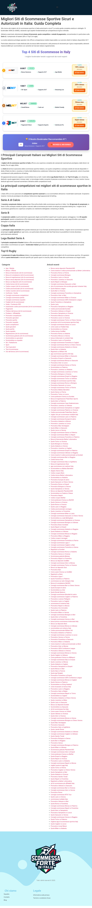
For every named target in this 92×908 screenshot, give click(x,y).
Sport (7, 347)
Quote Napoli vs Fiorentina (59, 781)
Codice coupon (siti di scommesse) (17, 288)
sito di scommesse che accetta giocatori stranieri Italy (69, 288)
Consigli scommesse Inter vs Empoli (63, 754)
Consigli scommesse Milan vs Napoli (63, 437)
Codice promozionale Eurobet (60, 311)
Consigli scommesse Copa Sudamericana (64, 405)
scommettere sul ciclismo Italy (61, 630)
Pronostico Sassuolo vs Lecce (61, 387)
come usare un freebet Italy (60, 329)
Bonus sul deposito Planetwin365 (62, 493)
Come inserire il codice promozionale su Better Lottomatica (70, 273)
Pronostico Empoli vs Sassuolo (61, 360)
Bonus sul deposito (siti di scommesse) (19, 284)
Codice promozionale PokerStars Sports (64, 414)
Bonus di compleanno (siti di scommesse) (20, 277)
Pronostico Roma (56, 794)
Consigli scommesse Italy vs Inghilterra (64, 464)
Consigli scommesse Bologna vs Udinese (64, 524)
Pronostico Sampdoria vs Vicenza (62, 315)
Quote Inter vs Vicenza (58, 718)
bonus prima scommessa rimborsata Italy (64, 623)
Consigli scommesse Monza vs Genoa (63, 720)
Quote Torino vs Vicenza (59, 443)
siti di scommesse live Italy (60, 711)
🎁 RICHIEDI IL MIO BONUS (60, 147)
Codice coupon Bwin (57, 475)
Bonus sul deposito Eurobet (60, 707)
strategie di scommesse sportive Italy (63, 383)
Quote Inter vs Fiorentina (59, 619)
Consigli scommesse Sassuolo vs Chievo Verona (67, 518)
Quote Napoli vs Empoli (58, 529)
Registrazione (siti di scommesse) (17, 336)
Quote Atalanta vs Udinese (59, 533)
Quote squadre (10, 333)
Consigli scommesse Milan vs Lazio (62, 515)
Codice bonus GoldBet (58, 333)
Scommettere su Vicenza (59, 331)
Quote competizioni (12, 327)
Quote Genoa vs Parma (58, 394)
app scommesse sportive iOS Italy (62, 356)
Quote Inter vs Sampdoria (59, 812)
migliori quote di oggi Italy (59, 767)
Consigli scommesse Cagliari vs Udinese (64, 736)
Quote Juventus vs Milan (59, 702)
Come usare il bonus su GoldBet (61, 574)
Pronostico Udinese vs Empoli (61, 313)
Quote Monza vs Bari (57, 671)
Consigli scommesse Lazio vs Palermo (63, 419)
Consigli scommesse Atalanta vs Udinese (64, 734)
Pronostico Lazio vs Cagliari (60, 603)
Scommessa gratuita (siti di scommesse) (19, 338)
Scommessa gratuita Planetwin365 (62, 752)
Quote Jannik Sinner (57, 731)
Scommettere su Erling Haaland (61, 686)
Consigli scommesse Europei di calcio (63, 421)
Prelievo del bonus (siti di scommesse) (18, 313)
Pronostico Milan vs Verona (60, 614)
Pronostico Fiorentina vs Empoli (61, 677)
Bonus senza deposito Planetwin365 (63, 270)
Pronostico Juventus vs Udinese (61, 408)
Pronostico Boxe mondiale (59, 527)
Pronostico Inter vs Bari (58, 297)
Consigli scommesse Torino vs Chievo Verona (66, 322)
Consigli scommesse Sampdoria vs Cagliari (65, 410)
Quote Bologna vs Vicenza (59, 446)
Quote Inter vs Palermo (58, 403)
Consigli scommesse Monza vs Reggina (64, 536)
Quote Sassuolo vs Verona (59, 817)
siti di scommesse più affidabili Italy (62, 785)
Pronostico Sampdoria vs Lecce (61, 815)
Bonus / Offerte (11, 273)
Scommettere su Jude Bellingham (62, 520)
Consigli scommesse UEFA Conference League (66, 680)
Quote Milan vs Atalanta (59, 830)
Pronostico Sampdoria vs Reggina (62, 309)
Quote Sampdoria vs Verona (60, 491)
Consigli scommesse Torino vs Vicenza (64, 567)
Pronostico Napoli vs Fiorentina (61, 560)
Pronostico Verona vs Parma (60, 639)
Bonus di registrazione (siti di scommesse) (20, 279)
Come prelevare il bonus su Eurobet (62, 399)
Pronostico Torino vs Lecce (60, 396)
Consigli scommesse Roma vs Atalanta (64, 554)
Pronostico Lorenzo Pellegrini (60, 601)
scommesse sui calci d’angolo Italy (62, 583)
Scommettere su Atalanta (59, 479)
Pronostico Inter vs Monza (59, 648)
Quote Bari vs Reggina (58, 743)
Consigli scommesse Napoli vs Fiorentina (64, 810)
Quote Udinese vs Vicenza (59, 716)
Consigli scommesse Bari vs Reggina (63, 459)
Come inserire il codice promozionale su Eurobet (67, 457)
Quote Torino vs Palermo (59, 821)
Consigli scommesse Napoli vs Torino (63, 695)
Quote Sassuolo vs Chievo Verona (62, 484)
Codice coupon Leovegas (59, 540)
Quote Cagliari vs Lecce (58, 826)
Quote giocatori (11, 329)
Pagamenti (9, 311)
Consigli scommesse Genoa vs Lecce (63, 327)
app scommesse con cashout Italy (62, 468)
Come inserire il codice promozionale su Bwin (66, 646)
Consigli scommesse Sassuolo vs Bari (63, 286)
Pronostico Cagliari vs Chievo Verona (63, 772)
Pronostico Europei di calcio (60, 482)
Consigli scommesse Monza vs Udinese (64, 628)
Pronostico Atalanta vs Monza (61, 423)
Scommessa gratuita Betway (60, 558)
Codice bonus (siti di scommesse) (17, 286)
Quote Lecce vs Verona (58, 432)
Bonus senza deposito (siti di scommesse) (20, 282)
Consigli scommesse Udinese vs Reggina (64, 455)
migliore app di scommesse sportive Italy (64, 824)
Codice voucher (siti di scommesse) (17, 293)
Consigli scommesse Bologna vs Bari (63, 617)
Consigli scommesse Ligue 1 (60, 545)
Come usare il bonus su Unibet (61, 713)
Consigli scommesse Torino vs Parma (63, 390)
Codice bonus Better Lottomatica (62, 477)
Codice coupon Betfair (58, 500)
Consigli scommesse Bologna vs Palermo (64, 747)
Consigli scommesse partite (15, 300)
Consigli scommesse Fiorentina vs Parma (64, 542)
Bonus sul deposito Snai (59, 569)
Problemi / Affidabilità (13, 315)
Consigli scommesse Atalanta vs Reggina (64, 531)
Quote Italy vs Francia (58, 673)
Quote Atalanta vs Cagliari (59, 666)
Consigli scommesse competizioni (17, 297)
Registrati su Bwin (57, 576)
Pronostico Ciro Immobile (59, 610)
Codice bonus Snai (57, 461)
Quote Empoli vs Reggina (59, 758)
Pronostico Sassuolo (57, 727)
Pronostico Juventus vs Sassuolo (62, 282)
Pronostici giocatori (12, 320)
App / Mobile (10, 270)
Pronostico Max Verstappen (60, 428)
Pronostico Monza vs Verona (60, 338)
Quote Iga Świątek (57, 675)
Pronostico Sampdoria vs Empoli (61, 668)
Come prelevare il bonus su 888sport (63, 659)
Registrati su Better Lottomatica (61, 783)
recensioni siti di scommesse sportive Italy (65, 324)
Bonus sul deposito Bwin (59, 626)
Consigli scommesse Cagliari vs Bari (63, 547)
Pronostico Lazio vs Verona (60, 279)
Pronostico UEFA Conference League (63, 650)
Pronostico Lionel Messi (59, 828)
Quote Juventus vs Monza (59, 664)
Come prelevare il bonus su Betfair (62, 756)
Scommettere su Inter (58, 592)
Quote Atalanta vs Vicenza (59, 776)
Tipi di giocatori (11, 349)
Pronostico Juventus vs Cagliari (61, 450)
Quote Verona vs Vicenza (59, 504)
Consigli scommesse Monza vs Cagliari (64, 682)
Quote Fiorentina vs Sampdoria (61, 304)
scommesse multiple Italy (59, 801)
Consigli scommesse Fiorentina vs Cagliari (65, 345)
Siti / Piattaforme (11, 345)
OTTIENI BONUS (79, 73)
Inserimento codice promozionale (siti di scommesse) (23, 309)
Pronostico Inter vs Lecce (59, 365)
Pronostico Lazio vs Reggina (60, 691)
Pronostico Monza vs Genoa (60, 318)
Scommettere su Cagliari (59, 698)
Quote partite (10, 331)
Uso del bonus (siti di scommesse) (17, 354)
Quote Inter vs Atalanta (58, 351)
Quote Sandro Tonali (57, 738)
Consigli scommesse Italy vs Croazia (63, 662)
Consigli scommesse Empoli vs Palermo (64, 452)
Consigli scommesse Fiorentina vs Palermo (65, 439)
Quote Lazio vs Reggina (58, 509)
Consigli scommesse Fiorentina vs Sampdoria (66, 295)
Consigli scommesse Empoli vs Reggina (64, 378)
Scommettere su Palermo (59, 369)
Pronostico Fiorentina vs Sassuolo (62, 641)
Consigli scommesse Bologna (60, 277)
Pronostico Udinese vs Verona (61, 653)
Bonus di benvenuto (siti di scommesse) (19, 275)
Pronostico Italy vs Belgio (59, 693)
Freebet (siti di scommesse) (15, 304)
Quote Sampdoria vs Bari (59, 774)
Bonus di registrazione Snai (60, 466)
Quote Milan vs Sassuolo (59, 430)
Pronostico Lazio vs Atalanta (60, 763)
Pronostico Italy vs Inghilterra (60, 729)
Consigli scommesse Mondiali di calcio (64, 596)
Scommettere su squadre (14, 342)
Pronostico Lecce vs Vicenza (60, 320)
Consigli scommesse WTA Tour (61, 797)
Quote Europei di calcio (58, 590)
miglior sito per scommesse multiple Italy (64, 416)
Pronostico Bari (56, 572)
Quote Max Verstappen (58, 725)
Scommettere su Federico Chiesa (62, 495)
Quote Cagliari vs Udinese (59, 657)
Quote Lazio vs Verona (58, 799)
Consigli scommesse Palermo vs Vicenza (64, 412)
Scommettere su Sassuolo (59, 709)
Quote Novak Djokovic (58, 594)
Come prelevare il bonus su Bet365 (62, 502)
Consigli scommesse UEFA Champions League (66, 302)
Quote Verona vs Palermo (59, 684)
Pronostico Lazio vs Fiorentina (61, 342)
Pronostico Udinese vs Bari (60, 803)
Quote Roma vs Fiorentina (59, 806)
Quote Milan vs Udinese (58, 749)
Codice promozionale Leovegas (61, 511)
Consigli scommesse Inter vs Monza (63, 565)
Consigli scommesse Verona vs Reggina (64, 819)
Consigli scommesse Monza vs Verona (63, 655)
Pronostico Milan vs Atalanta (60, 644)
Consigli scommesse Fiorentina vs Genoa (64, 549)
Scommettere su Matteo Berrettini (62, 470)
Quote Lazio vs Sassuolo (59, 704)
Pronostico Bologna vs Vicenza (61, 376)
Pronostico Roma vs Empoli (60, 486)
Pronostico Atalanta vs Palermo (61, 635)
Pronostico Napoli (57, 497)
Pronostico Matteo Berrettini (60, 392)
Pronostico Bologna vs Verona (61, 488)
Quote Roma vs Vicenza (59, 506)
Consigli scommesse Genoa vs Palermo (64, 434)
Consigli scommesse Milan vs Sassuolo (64, 358)
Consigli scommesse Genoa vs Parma (63, 367)
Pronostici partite (11, 322)
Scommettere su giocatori (14, 340)
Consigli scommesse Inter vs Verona (63, 792)
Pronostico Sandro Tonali (59, 779)
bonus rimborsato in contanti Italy (62, 340)
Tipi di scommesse (12, 351)
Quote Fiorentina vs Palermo (60, 581)
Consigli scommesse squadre (15, 302)
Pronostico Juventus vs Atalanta (61, 372)
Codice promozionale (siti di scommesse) (19, 291)
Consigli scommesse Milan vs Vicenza (63, 300)
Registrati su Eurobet (58, 551)
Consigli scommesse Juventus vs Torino (64, 374)
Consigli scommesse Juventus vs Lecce (64, 637)
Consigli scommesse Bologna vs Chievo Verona (66, 722)
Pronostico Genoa (57, 745)
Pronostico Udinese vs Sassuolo (61, 788)
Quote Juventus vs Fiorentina (60, 513)
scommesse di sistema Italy (60, 605)
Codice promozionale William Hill (62, 632)
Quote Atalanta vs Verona (59, 448)
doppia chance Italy (57, 473)
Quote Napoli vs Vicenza (59, 761)
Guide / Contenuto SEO (13, 306)
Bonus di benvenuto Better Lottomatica (64, 441)
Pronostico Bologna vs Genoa (60, 740)
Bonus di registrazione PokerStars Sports (64, 401)
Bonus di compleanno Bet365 (60, 585)
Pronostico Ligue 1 (57, 578)
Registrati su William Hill (59, 354)
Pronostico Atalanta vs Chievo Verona (63, 700)
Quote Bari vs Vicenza (58, 293)
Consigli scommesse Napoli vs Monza (63, 765)
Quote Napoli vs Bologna (59, 284)
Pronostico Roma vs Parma (60, 275)
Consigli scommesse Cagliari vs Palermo (64, 599)
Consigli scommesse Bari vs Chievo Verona (65, 587)
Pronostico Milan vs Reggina (60, 538)
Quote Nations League (58, 291)
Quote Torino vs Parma (58, 770)
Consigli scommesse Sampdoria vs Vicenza (65, 522)
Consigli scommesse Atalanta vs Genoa (64, 349)
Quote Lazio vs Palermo (59, 612)
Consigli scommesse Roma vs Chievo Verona (66, 347)
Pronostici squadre (12, 324)
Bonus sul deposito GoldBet (60, 563)
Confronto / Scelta (12, 295)
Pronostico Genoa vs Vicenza (60, 556)
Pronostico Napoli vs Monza (60, 608)
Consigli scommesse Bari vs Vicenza (63, 790)
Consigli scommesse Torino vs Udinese (64, 381)
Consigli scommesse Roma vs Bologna (64, 385)
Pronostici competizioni (13, 318)
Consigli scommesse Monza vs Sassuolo (64, 363)
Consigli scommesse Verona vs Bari (63, 621)
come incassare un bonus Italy (61, 689)
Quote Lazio (55, 306)
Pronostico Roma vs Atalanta (60, 336)
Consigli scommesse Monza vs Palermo (64, 808)
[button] (57, 7)
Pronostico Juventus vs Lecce (61, 425)
